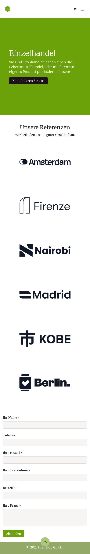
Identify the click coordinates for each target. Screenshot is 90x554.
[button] (45, 541)
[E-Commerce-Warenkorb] (75, 9)
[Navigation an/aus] (82, 9)
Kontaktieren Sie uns (28, 81)
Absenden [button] (13, 534)
